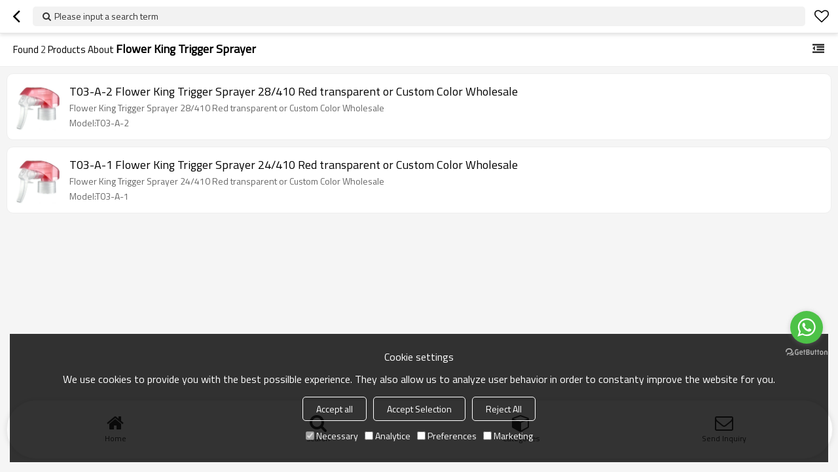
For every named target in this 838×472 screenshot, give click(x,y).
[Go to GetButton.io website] (807, 352)
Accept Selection (419, 409)
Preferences (447, 436)
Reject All (504, 409)
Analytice (387, 436)
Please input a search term (106, 16)
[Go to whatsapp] (806, 327)
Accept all (334, 409)
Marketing (508, 436)
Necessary (332, 436)
